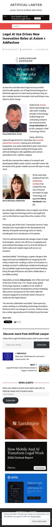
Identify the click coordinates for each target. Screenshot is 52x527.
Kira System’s (15, 143)
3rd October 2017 (11, 49)
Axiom (43, 105)
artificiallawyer (27, 49)
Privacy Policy (36, 516)
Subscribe (41, 345)
